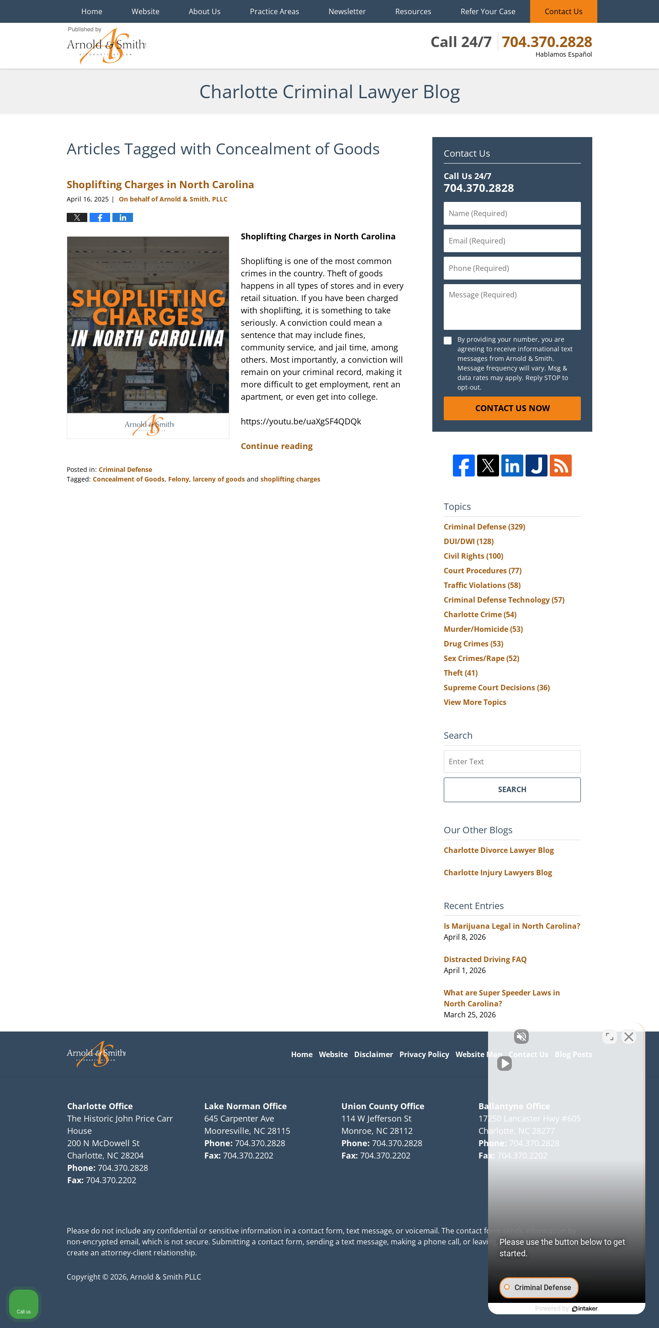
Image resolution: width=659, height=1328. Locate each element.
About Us (205, 11)
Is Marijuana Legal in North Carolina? (512, 926)
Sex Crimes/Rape (481, 658)
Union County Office (383, 1105)
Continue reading (277, 445)
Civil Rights (473, 556)
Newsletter (347, 11)
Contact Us (564, 11)
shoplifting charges (290, 479)
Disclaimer (373, 1054)
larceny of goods (219, 479)
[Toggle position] (609, 1036)
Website (145, 11)
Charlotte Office (100, 1105)
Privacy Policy (424, 1054)
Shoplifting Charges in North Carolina (160, 184)
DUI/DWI (469, 541)
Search (512, 789)
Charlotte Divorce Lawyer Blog (499, 850)
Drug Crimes (473, 644)
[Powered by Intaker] (581, 1309)
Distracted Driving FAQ (485, 959)
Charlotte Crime (480, 614)
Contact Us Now (512, 407)
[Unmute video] (497, 1036)
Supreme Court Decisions (497, 688)
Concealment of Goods (129, 479)
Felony (178, 479)
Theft (461, 673)
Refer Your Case (488, 11)
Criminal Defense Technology (504, 600)
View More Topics (475, 702)
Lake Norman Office (245, 1105)
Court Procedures (482, 571)
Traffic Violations (482, 585)
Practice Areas (274, 11)
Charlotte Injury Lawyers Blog (498, 873)
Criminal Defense (125, 469)
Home (91, 11)
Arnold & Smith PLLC (165, 1277)
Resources (413, 11)
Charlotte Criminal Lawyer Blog (106, 45)
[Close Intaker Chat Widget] (629, 1036)
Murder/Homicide (483, 629)
